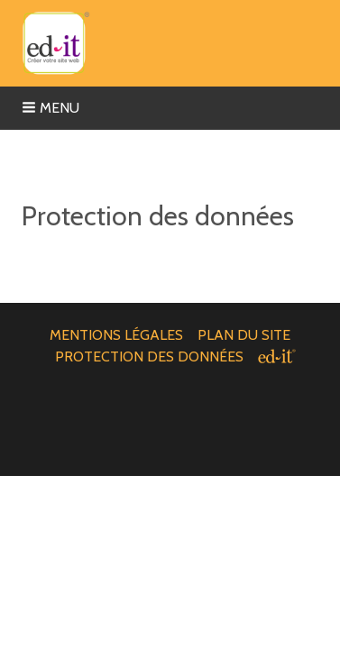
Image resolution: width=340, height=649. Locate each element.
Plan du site (244, 334)
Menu (50, 107)
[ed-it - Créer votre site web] (277, 356)
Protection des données (149, 356)
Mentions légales (116, 334)
